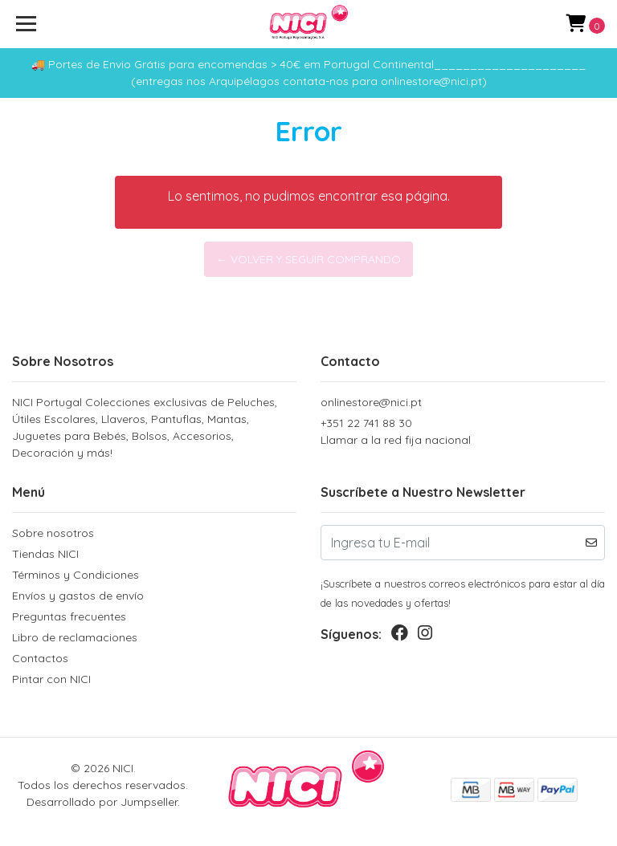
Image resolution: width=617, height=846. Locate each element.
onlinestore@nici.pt (371, 402)
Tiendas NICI (45, 554)
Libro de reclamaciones (74, 637)
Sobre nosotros (53, 533)
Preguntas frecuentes (69, 616)
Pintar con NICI (51, 679)
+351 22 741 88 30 (463, 432)
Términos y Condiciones (75, 574)
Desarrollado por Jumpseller (102, 802)
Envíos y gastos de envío (78, 595)
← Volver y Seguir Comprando (308, 259)
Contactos (40, 658)
